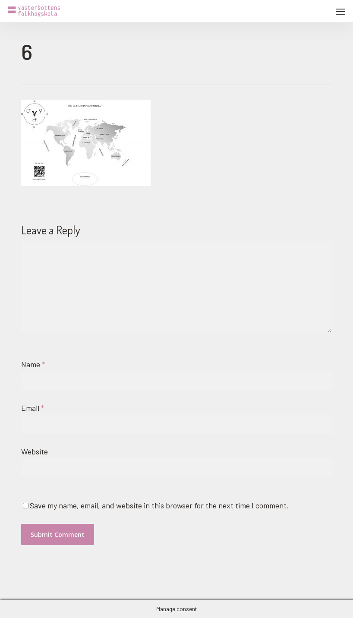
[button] (340, 11)
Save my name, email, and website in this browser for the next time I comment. (159, 505)
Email (32, 408)
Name (33, 364)
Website (34, 451)
